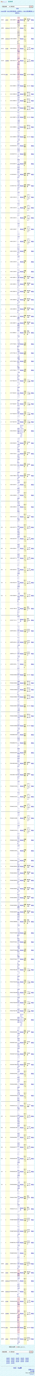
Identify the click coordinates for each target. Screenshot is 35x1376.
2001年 (12, 1358)
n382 (6, 74)
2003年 (22, 1358)
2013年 (22, 1361)
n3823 (6, 1263)
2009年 (27, 1359)
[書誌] (32, 20)
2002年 (17, 1358)
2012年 (17, 1361)
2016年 (12, 1363)
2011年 (12, 1361)
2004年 (27, 1358)
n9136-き (7, 28)
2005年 (8, 1359)
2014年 (27, 1361)
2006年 (12, 1359)
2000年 (8, 1358)
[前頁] (15, 1368)
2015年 (8, 1363)
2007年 (17, 1359)
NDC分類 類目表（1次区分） (15, 11)
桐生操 (21, 20)
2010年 (8, 1361)
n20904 (7, 60)
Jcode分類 (3, 11)
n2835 (6, 20)
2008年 (22, 1359)
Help (17, 8)
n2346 (6, 48)
